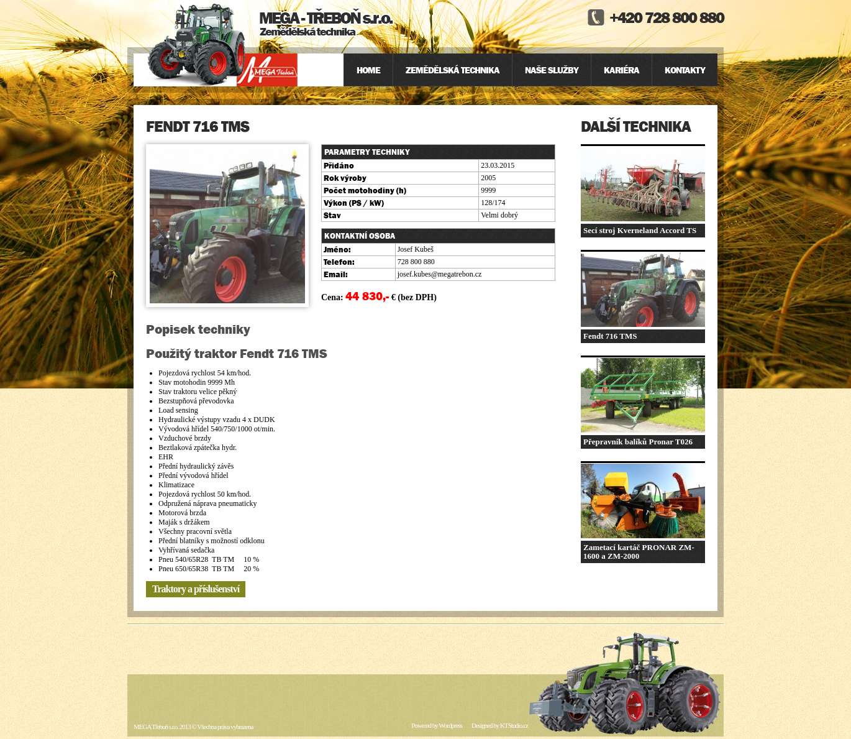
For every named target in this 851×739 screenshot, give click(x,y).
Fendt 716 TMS (610, 336)
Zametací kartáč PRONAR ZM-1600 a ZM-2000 (638, 552)
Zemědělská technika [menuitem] (452, 70)
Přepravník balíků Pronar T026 (638, 441)
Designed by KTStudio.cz (499, 725)
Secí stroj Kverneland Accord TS (639, 230)
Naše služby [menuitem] (551, 70)
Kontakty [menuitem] (685, 70)
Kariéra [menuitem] (621, 70)
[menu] (530, 69)
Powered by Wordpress (436, 725)
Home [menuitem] (368, 70)
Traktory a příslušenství (195, 589)
